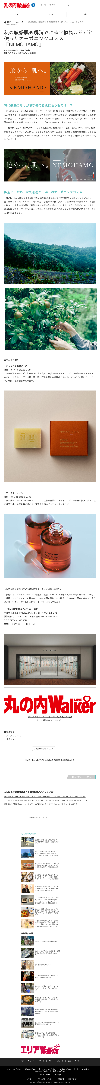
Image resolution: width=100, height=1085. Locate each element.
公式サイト (36, 588)
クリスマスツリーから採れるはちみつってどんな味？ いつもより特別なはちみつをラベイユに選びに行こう (45, 800)
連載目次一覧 (36, 933)
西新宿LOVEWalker (49, 1069)
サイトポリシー (27, 1079)
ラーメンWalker (45, 1074)
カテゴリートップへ (81, 777)
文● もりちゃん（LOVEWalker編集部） (20, 53)
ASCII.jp (58, 1074)
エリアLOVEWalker (14, 1069)
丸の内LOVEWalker (42, 1071)
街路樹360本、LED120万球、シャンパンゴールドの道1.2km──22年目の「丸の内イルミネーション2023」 (45, 797)
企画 (69, 1061)
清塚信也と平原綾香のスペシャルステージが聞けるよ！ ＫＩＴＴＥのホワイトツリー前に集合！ (40, 804)
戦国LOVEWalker (59, 1071)
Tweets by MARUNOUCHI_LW (37, 818)
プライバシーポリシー (45, 1079)
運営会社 (61, 1079)
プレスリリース (13, 735)
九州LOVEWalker (83, 1069)
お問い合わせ (73, 1079)
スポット (60, 1061)
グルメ (51, 1061)
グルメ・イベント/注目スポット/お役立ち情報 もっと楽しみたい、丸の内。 (50, 718)
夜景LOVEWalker (66, 1069)
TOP (16, 14)
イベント (83, 14)
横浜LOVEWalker (31, 1069)
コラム (77, 1061)
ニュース (50, 14)
